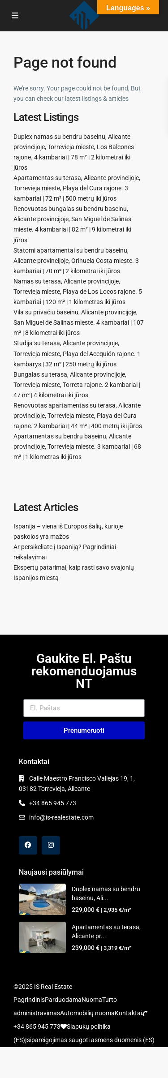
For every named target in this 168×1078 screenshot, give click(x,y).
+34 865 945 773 (52, 803)
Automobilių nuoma (87, 1013)
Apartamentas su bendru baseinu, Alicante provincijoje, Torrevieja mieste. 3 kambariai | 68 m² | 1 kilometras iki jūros (77, 446)
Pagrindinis (29, 999)
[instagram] (51, 845)
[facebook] (28, 845)
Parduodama (63, 999)
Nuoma (92, 999)
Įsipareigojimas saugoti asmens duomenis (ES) (90, 1040)
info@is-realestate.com (61, 817)
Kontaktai (128, 1013)
